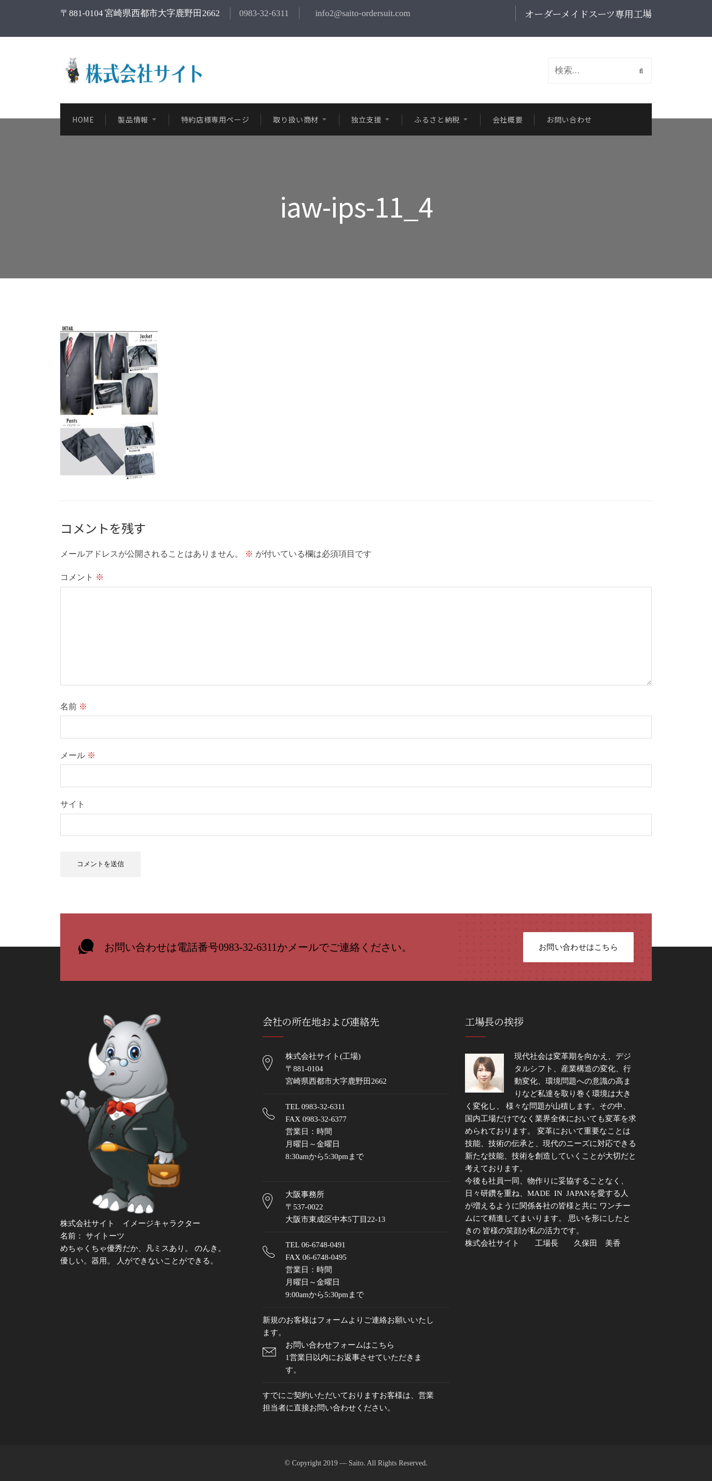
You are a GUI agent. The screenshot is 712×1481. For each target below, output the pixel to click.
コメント (82, 577)
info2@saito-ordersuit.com (361, 13)
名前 (73, 706)
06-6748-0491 (324, 1245)
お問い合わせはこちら (578, 947)
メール (77, 755)
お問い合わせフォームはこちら (339, 1345)
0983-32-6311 (264, 13)
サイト (72, 804)
